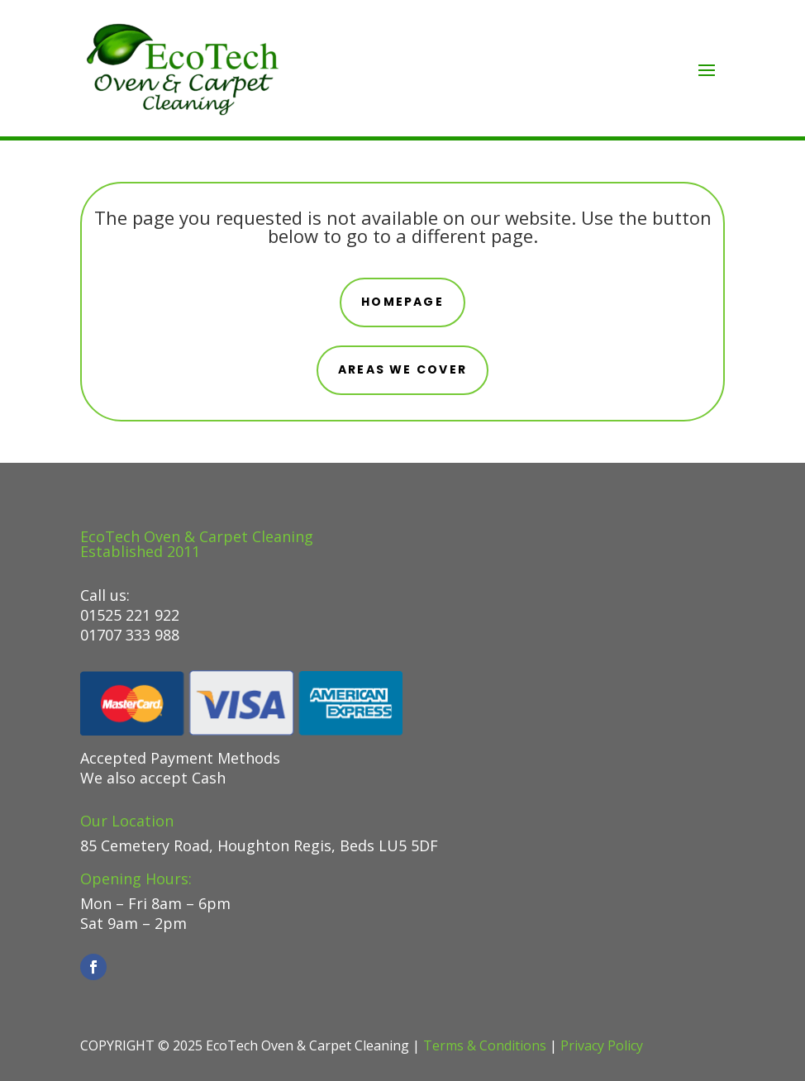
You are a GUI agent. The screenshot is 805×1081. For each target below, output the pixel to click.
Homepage (402, 301)
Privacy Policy (601, 1045)
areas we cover (402, 369)
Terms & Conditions (484, 1045)
